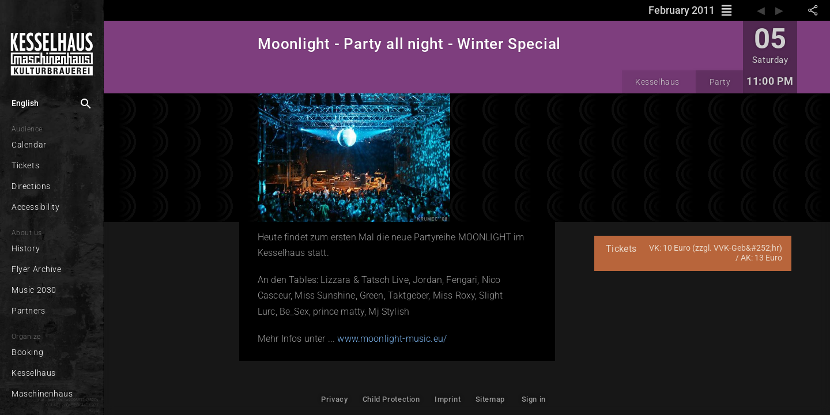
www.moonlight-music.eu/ (392, 338)
